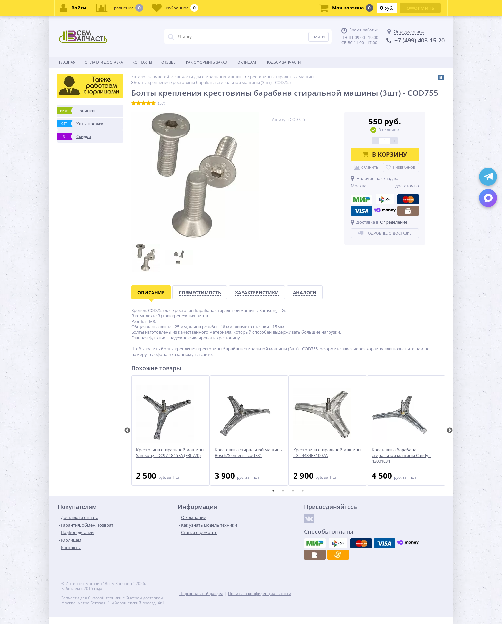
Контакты (142, 62)
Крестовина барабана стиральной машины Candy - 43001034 (401, 455)
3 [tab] (293, 490)
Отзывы (168, 62)
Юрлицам (246, 62)
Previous (127, 430)
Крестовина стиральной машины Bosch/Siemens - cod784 (249, 452)
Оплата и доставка (104, 62)
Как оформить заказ (206, 62)
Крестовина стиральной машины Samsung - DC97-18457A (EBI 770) (170, 452)
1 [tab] (273, 490)
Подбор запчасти (283, 62)
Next (449, 430)
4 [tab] (302, 490)
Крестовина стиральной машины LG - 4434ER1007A (327, 452)
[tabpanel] (170, 430)
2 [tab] (283, 490)
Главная (67, 62)
